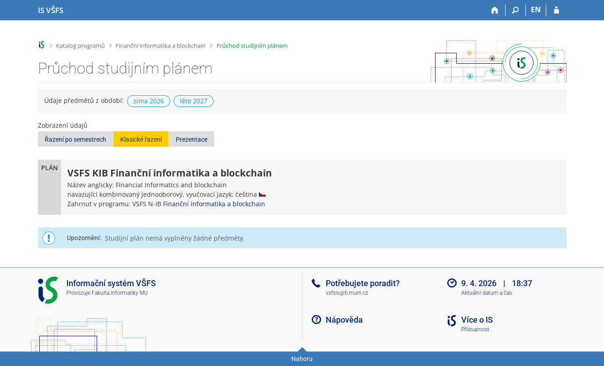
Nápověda (344, 319)
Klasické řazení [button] (141, 139)
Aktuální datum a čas (486, 293)
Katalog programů (80, 46)
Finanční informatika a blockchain (161, 46)
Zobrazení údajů (63, 125)
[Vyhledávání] (516, 10)
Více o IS (477, 319)
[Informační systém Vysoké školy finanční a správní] (50, 10)
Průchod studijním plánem (252, 46)
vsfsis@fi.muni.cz (347, 293)
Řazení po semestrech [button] (75, 139)
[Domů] (495, 10)
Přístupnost (475, 329)
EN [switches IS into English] (536, 9)
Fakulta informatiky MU (120, 293)
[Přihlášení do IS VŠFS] (556, 10)
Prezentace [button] (191, 139)
